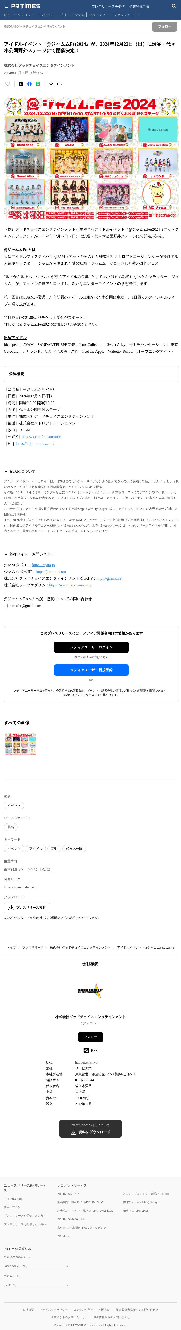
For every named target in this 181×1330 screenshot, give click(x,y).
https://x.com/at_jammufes (42, 437)
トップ (11, 947)
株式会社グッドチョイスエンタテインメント (80, 947)
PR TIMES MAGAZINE (71, 1219)
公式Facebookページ (17, 1257)
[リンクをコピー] (59, 84)
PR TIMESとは (13, 1199)
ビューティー (99, 14)
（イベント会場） (39, 869)
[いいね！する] (8, 84)
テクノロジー (24, 14)
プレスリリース (33, 947)
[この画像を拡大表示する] (20, 744)
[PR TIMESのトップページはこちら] (25, 6)
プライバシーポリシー (54, 1310)
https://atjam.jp (43, 565)
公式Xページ (12, 1276)
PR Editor (63, 1236)
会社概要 (28, 1310)
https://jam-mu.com (51, 572)
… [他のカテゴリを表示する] (139, 14)
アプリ (61, 14)
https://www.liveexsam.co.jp (70, 585)
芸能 (11, 827)
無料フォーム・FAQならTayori (141, 1202)
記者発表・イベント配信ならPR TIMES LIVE (85, 1211)
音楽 (54, 849)
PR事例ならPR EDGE (135, 1211)
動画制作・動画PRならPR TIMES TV (80, 1202)
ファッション (123, 14)
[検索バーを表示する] (174, 6)
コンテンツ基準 (83, 1310)
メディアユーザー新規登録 (91, 670)
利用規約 (104, 1310)
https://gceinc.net (109, 578)
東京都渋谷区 (14, 869)
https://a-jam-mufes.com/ (35, 444)
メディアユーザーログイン (91, 647)
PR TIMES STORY (68, 1194)
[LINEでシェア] (38, 84)
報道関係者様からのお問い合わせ (137, 1310)
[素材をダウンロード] (51, 84)
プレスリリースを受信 (108, 6)
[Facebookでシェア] (29, 84)
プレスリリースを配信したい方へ (25, 1224)
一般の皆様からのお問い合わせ (110, 1317)
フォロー (90, 1037)
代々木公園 (74, 849)
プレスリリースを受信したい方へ (25, 1216)
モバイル (45, 14)
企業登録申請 (139, 6)
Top (6, 14)
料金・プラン (12, 1207)
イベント (14, 805)
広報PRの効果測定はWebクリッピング (81, 1228)
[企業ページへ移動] (90, 992)
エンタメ (77, 14)
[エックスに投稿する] (21, 84)
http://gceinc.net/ (86, 1062)
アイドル (35, 849)
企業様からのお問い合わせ (68, 1317)
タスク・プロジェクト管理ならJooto (145, 1194)
